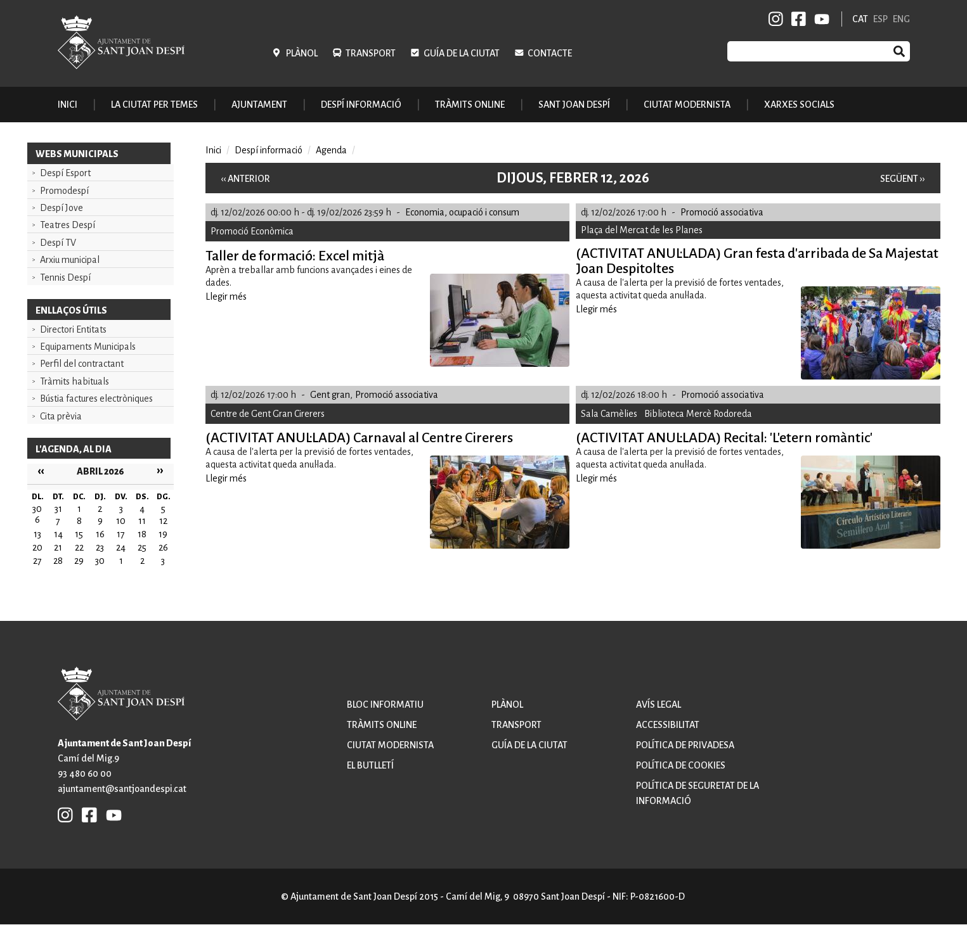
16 (100, 534)
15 (79, 534)
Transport (371, 53)
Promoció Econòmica (252, 231)
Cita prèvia (61, 416)
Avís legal (658, 704)
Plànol (302, 53)
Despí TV (58, 243)
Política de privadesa (685, 745)
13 (37, 534)
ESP (880, 19)
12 (163, 521)
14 (58, 534)
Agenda (331, 150)
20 (37, 547)
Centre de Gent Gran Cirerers (268, 414)
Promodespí (64, 191)
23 (100, 547)
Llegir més (226, 296)
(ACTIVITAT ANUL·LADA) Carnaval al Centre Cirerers (359, 437)
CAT (860, 19)
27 (37, 561)
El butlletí (370, 765)
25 (142, 547)
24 (121, 547)
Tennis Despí (65, 277)
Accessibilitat (667, 725)
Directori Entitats (73, 329)
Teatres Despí (67, 225)
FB (796, 19)
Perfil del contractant (82, 364)
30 (100, 561)
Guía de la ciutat (462, 53)
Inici (67, 104)
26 (163, 547)
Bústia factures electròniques (96, 398)
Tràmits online (470, 104)
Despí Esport (65, 173)
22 (79, 547)
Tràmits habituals (74, 381)
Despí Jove (61, 208)
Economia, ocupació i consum (462, 212)
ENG (901, 19)
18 (142, 534)
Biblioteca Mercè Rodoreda (698, 414)
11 (142, 521)
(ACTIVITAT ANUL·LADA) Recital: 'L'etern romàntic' (724, 437)
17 (121, 534)
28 (58, 561)
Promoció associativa (721, 212)
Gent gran (330, 395)
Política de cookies (680, 765)
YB (819, 19)
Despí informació (268, 150)
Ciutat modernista (390, 745)
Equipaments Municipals (88, 346)
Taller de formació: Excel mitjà (294, 256)
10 (121, 521)
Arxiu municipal (70, 260)
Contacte (550, 53)
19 (163, 534)
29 (79, 561)
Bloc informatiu (385, 704)
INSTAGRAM (776, 19)
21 (58, 547)
